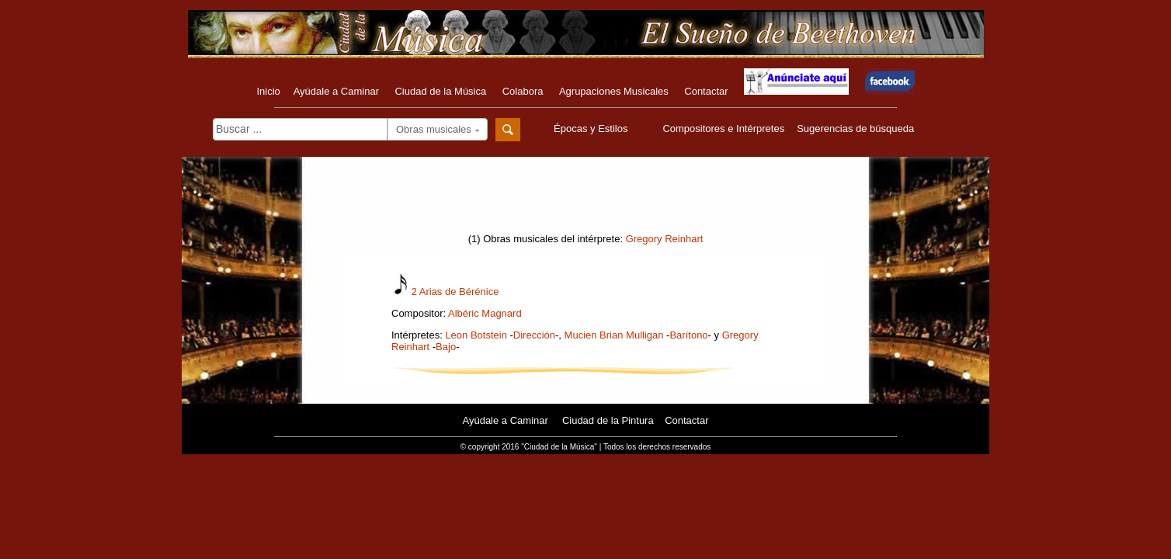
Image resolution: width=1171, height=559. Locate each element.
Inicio (268, 91)
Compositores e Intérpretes (723, 128)
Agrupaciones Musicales (614, 91)
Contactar (706, 91)
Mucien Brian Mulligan (614, 335)
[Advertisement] (585, 199)
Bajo (446, 346)
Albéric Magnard (485, 313)
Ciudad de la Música (440, 91)
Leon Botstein (476, 335)
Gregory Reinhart (665, 239)
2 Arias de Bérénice (455, 291)
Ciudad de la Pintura (608, 420)
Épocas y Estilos (592, 128)
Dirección (534, 335)
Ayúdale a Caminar (336, 91)
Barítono (688, 335)
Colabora (523, 91)
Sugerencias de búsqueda (855, 128)
